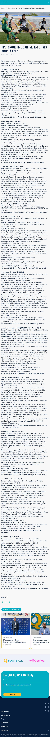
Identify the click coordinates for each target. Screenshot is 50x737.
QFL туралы (5, 730)
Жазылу (12, 694)
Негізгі (3, 8)
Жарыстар (5, 711)
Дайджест (4, 722)
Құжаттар (4, 726)
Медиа (3, 719)
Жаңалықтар (11, 8)
